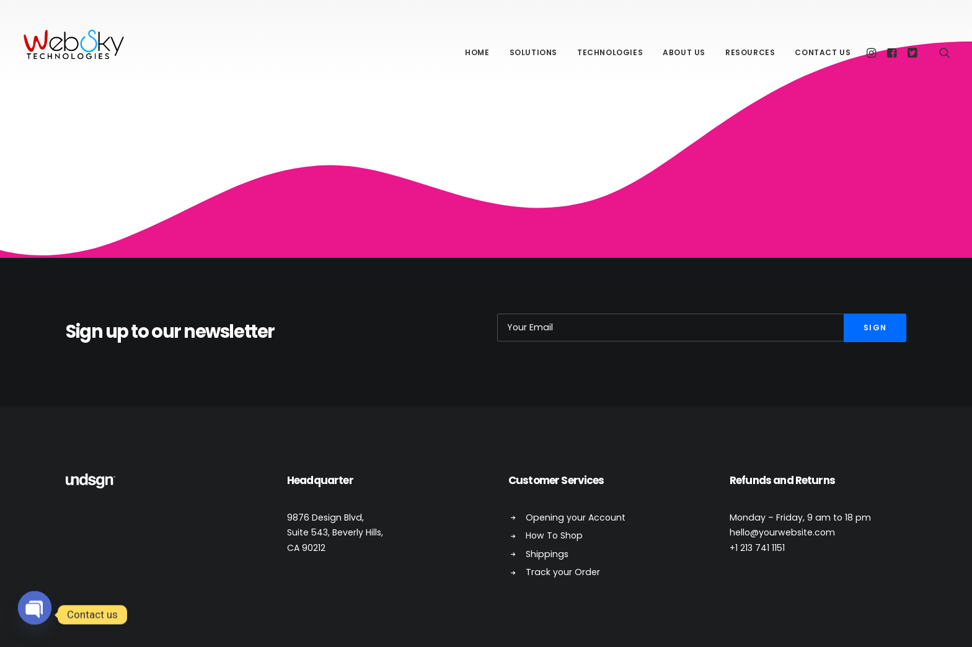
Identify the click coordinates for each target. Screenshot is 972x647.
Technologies (610, 52)
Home (477, 52)
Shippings (547, 554)
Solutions (533, 52)
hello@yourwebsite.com (782, 532)
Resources (750, 52)
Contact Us (823, 52)
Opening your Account (575, 517)
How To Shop (554, 535)
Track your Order (563, 572)
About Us (684, 52)
